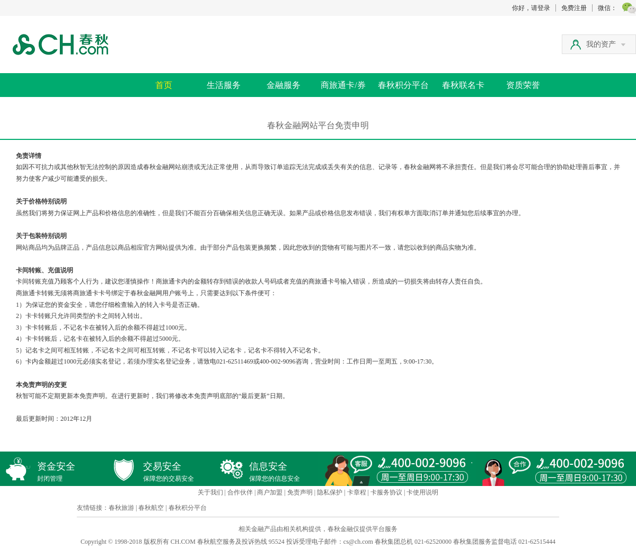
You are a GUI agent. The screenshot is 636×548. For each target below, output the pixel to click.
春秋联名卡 (463, 85)
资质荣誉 (523, 85)
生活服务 (224, 85)
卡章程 (356, 492)
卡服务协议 (386, 492)
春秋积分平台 (403, 85)
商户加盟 (269, 492)
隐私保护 (329, 492)
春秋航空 (151, 507)
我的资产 (605, 44)
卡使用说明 (422, 492)
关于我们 (210, 492)
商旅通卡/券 (343, 85)
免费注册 (574, 8)
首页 (163, 85)
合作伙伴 (240, 492)
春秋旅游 (121, 507)
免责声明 (300, 492)
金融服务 (284, 85)
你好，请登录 (531, 8)
